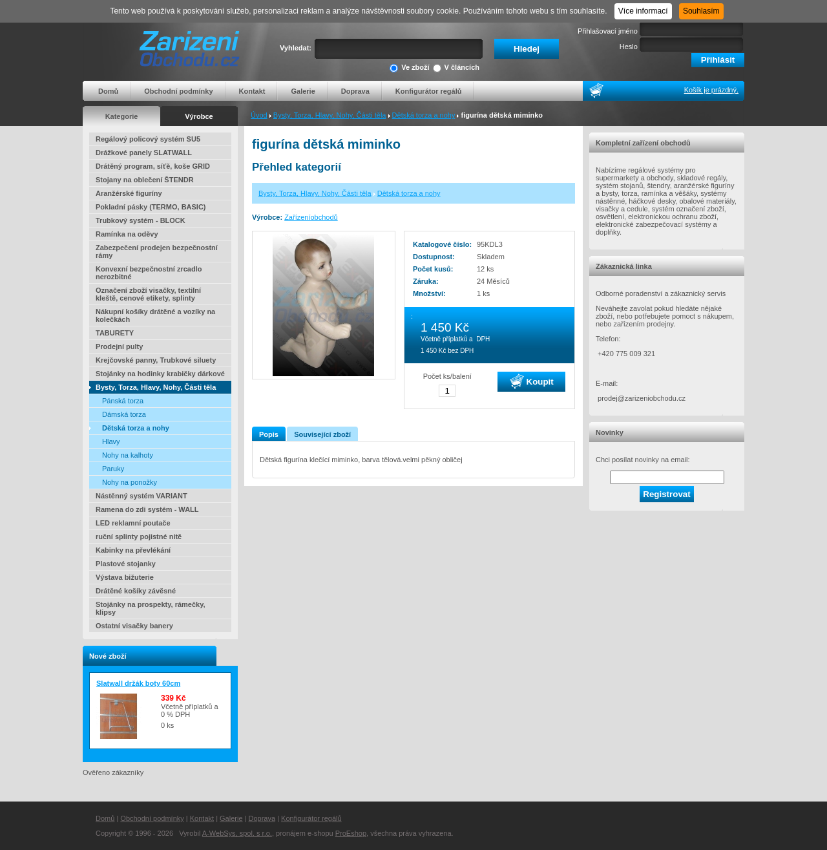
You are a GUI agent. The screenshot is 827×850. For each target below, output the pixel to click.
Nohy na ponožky (129, 482)
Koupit (532, 381)
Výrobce (199, 116)
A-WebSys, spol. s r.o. (237, 833)
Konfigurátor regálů (428, 91)
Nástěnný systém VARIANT (141, 496)
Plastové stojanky (126, 564)
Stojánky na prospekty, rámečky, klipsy (150, 608)
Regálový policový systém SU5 (148, 139)
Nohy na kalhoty (127, 455)
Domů (108, 91)
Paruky (113, 469)
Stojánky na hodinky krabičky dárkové (160, 373)
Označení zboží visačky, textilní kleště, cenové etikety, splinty (148, 294)
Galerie (303, 91)
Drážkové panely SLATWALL (144, 152)
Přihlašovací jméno (608, 31)
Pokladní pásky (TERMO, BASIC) (151, 207)
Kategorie (121, 116)
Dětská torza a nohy (423, 115)
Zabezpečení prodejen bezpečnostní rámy (157, 251)
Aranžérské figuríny (129, 193)
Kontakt (252, 91)
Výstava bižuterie (125, 577)
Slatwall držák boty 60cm (138, 683)
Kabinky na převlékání (133, 550)
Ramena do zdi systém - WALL (147, 509)
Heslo (629, 46)
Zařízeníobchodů (311, 217)
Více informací (643, 11)
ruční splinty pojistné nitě (139, 536)
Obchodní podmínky (178, 91)
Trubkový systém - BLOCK (140, 220)
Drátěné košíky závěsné (136, 591)
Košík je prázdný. (711, 90)
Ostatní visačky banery (134, 626)
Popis (268, 434)
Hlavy (111, 441)
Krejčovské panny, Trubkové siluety (156, 360)
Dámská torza (124, 414)
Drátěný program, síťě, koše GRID (153, 166)
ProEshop (350, 833)
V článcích (456, 68)
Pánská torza (122, 401)
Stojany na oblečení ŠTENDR (145, 180)
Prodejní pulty (119, 346)
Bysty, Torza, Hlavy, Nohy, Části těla (329, 115)
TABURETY (115, 333)
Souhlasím (701, 11)
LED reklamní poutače (133, 523)
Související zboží (322, 434)
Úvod (259, 115)
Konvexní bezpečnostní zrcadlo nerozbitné (149, 273)
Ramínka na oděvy (127, 234)
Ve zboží (409, 68)
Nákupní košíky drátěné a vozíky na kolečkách (155, 315)
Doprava (355, 91)
